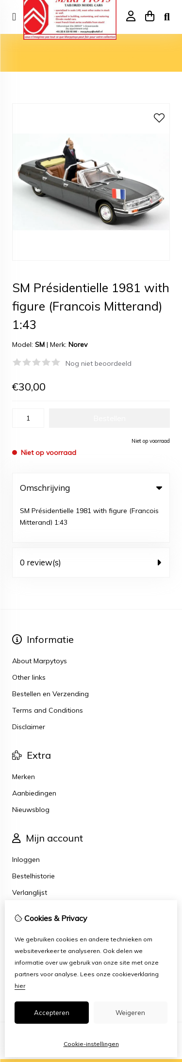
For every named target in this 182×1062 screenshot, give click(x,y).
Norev (77, 344)
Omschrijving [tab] (91, 488)
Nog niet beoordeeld (99, 363)
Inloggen (26, 819)
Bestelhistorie (33, 836)
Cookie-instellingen (91, 1043)
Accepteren (51, 1012)
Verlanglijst (29, 852)
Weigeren (130, 1012)
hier (20, 985)
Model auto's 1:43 (68, 47)
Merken (23, 737)
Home (22, 47)
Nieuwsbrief (31, 869)
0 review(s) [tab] (91, 522)
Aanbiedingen (34, 753)
